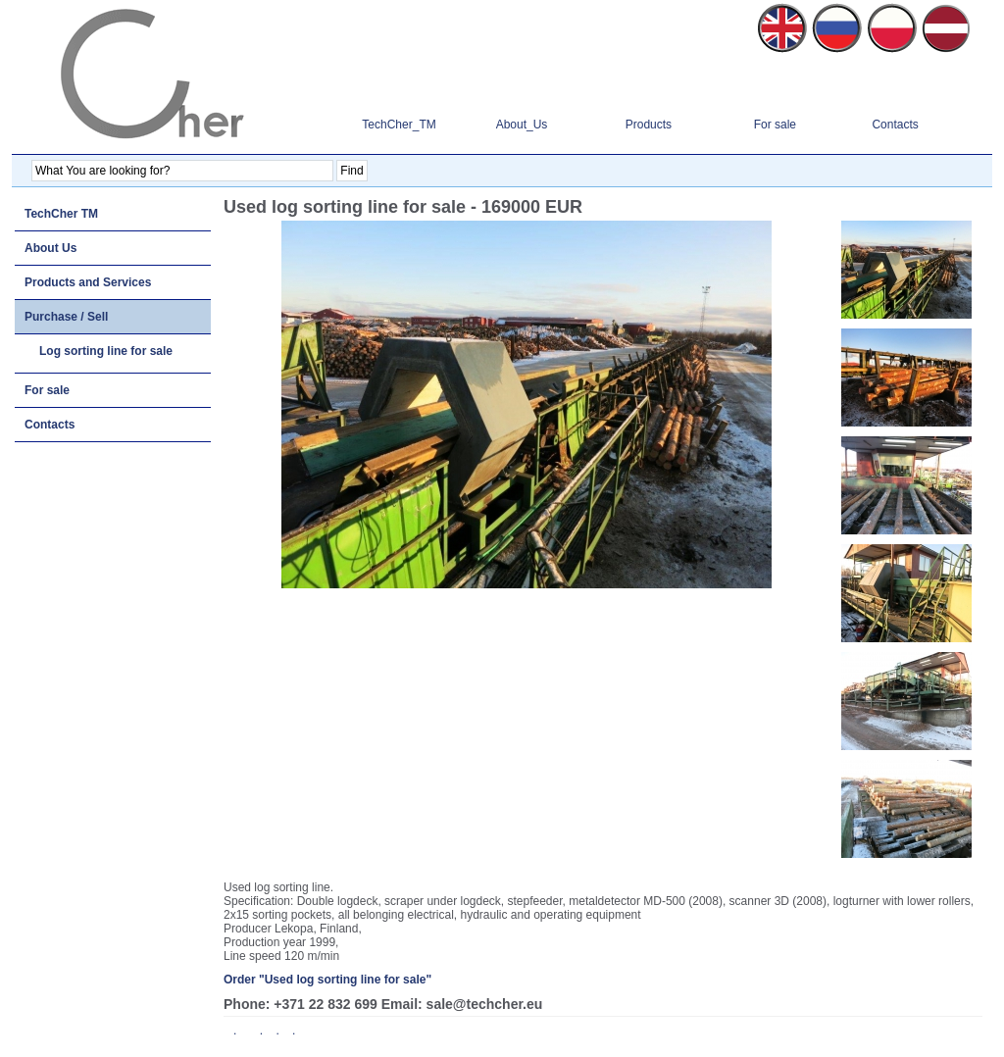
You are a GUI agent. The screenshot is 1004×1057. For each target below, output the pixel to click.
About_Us (522, 124)
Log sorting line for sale (106, 351)
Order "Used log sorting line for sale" (327, 979)
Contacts (895, 124)
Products (649, 124)
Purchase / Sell (66, 317)
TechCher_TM (398, 124)
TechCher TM (61, 214)
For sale (775, 124)
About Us (50, 248)
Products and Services (88, 282)
